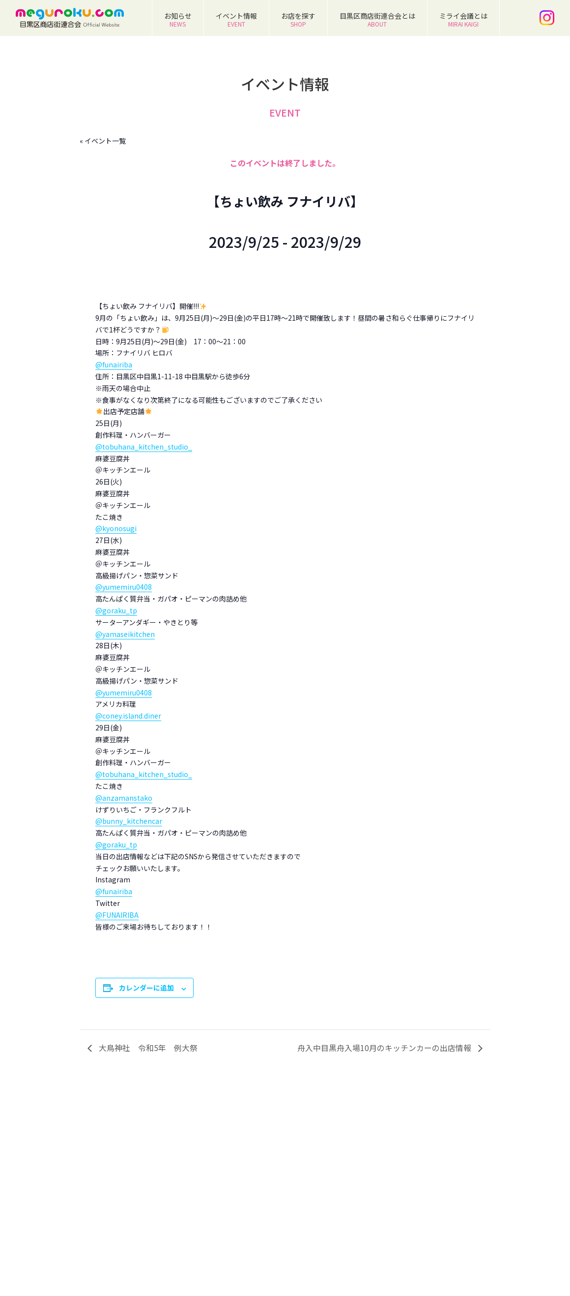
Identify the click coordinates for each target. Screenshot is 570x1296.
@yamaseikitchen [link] (125, 634)
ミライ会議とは (463, 19)
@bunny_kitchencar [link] (128, 821)
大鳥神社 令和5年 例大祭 (147, 1048)
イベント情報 (236, 19)
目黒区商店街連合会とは (377, 19)
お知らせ (178, 19)
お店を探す (298, 19)
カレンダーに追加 (146, 988)
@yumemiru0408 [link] (123, 587)
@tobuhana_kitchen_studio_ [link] (143, 447)
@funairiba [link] (113, 364)
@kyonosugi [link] (116, 528)
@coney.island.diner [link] (128, 716)
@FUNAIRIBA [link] (117, 915)
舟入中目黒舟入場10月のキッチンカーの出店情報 (385, 1048)
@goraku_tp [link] (116, 610)
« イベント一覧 (103, 141)
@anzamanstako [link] (123, 798)
